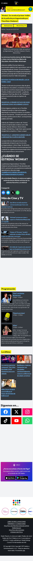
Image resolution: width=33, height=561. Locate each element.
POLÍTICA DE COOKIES (16, 530)
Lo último (5, 352)
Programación (8, 288)
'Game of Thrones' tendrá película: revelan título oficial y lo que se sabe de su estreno (15, 234)
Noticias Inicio (8, 25)
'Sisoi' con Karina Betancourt (16, 10)
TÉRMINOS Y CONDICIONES (16, 524)
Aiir (24, 550)
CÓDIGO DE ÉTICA (16, 532)
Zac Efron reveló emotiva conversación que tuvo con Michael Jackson (14, 205)
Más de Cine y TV (21, 25)
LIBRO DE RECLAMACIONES (16, 521)
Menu (4, 3)
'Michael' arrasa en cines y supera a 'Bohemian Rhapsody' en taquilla (15, 220)
